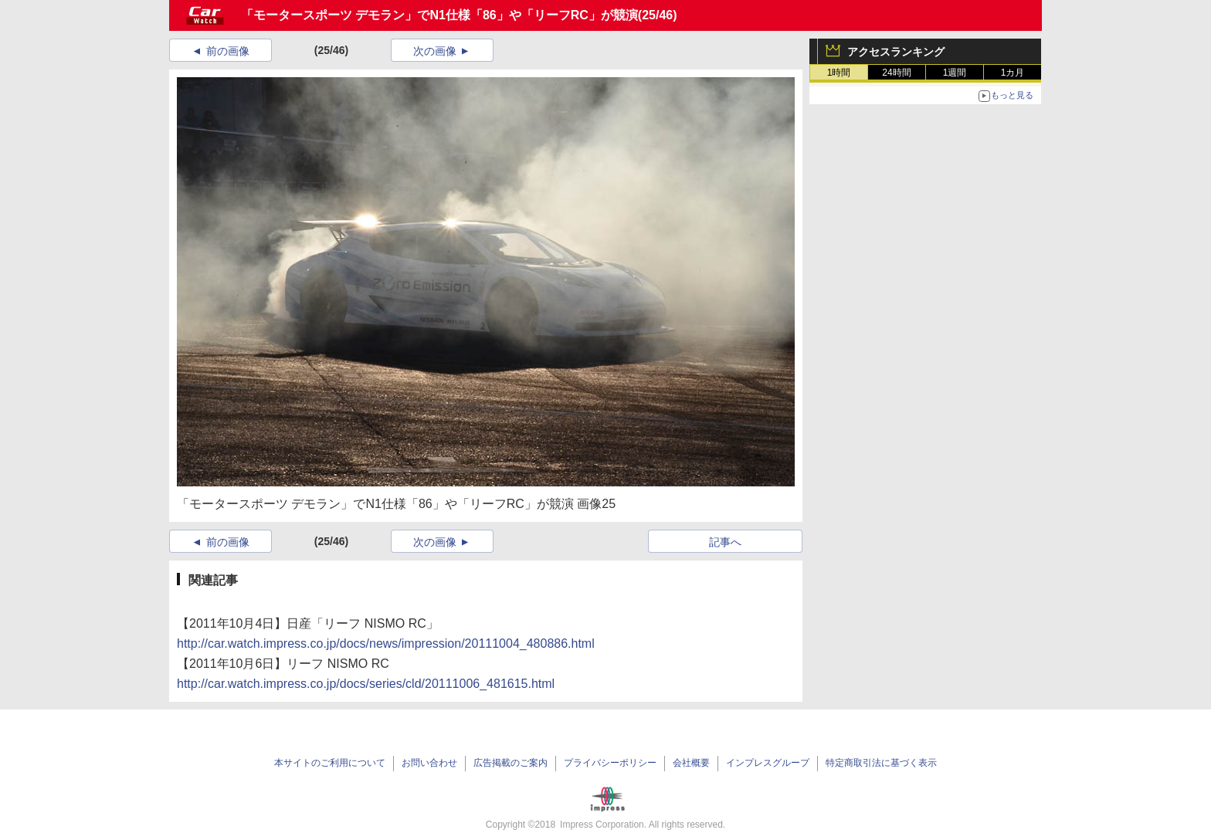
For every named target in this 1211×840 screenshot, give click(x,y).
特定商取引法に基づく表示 (881, 762)
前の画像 (227, 51)
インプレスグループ (767, 762)
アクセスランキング (896, 52)
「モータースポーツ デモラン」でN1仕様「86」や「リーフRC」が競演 (439, 15)
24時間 (896, 72)
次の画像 (434, 51)
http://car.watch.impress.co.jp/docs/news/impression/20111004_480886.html (386, 643)
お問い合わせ (429, 762)
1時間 (839, 72)
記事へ (725, 542)
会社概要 (691, 762)
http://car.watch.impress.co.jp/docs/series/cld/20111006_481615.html (366, 683)
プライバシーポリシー (610, 762)
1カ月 (1013, 72)
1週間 (955, 72)
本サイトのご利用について (329, 762)
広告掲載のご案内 (510, 762)
